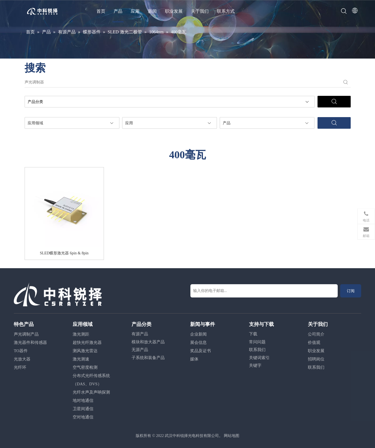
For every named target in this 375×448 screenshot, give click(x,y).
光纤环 (20, 367)
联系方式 (226, 11)
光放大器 (22, 359)
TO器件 (21, 351)
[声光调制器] (183, 82)
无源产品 (140, 349)
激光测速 (81, 359)
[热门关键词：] (346, 82)
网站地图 (231, 436)
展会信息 (198, 342)
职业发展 (174, 11)
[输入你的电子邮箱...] (264, 290)
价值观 (314, 342)
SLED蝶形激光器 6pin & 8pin (64, 253)
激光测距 (81, 334)
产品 (118, 11)
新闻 (152, 11)
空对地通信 (83, 417)
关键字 (255, 365)
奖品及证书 (200, 351)
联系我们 (257, 349)
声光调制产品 (26, 334)
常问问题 (257, 342)
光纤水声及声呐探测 (91, 392)
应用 (135, 11)
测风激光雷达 (85, 351)
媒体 (194, 359)
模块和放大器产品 (148, 342)
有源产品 (140, 334)
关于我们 (200, 11)
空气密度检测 (85, 367)
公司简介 (316, 334)
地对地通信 (83, 400)
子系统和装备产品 (148, 357)
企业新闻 (198, 334)
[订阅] (350, 290)
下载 (253, 334)
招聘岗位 (316, 359)
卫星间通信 (83, 409)
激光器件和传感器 (30, 342)
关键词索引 (259, 357)
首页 (100, 11)
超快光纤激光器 (87, 342)
